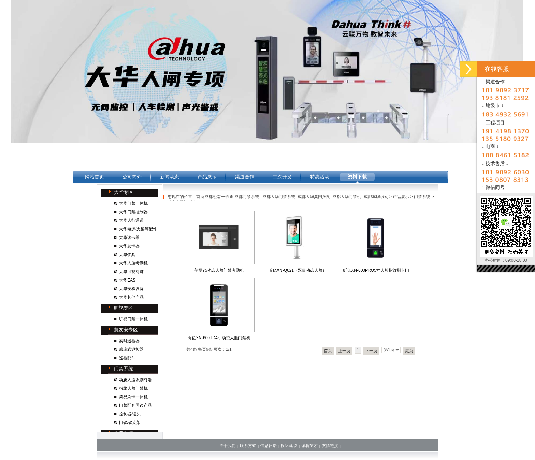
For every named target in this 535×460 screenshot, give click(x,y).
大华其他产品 (131, 297)
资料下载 (357, 176)
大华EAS (127, 280)
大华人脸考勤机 (133, 263)
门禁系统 (422, 196)
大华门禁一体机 (133, 203)
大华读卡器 (129, 237)
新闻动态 (169, 176)
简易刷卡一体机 (133, 396)
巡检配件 (127, 358)
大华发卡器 (129, 246)
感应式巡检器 (131, 349)
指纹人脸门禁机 (133, 388)
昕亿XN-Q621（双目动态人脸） (298, 270)
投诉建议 (289, 445)
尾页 (409, 350)
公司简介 (132, 176)
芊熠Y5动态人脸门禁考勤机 (219, 270)
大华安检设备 (131, 288)
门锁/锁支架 (130, 422)
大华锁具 (127, 254)
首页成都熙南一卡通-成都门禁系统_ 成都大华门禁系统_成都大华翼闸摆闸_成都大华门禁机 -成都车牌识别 (292, 196)
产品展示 (207, 176)
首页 (328, 350)
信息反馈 (268, 445)
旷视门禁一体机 (133, 319)
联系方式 (248, 445)
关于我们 (227, 445)
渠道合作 (244, 176)
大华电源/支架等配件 (138, 229)
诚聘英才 (309, 445)
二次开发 (282, 176)
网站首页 (94, 176)
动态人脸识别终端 (135, 379)
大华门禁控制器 (133, 212)
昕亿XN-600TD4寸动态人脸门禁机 (219, 337)
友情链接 (330, 445)
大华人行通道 (131, 220)
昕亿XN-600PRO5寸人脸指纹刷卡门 (376, 270)
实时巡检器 (129, 341)
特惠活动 (319, 176)
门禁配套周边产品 (135, 405)
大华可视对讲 (131, 271)
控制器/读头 (130, 414)
